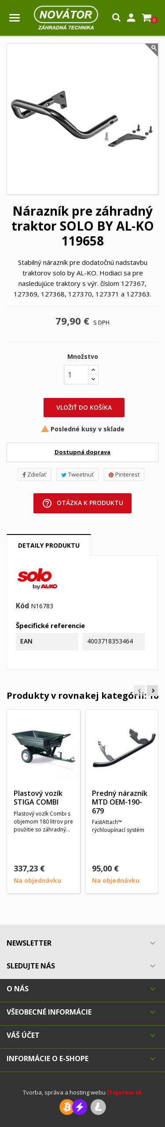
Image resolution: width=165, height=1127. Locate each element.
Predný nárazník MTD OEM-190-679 (119, 802)
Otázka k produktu (82, 503)
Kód (22, 606)
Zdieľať (34, 474)
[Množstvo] (76, 374)
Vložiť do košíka (84, 407)
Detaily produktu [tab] (49, 545)
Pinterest (124, 474)
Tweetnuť (77, 474)
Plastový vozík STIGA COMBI (38, 797)
